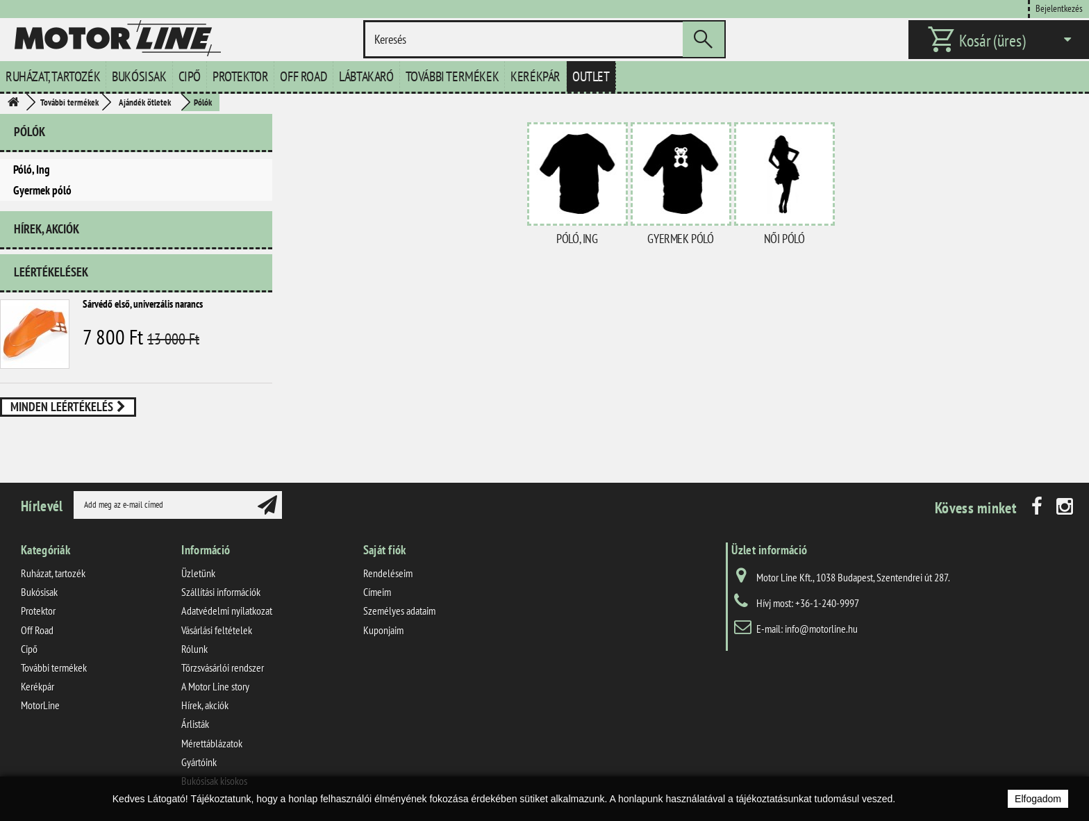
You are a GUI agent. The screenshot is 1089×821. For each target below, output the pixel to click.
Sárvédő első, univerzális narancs (143, 303)
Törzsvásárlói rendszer (222, 667)
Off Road (303, 76)
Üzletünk (198, 573)
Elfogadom (1038, 798)
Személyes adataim (399, 610)
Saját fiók (384, 550)
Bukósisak (139, 76)
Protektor (240, 76)
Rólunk (194, 649)
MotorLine (40, 705)
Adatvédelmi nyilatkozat (226, 610)
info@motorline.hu (821, 629)
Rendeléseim (388, 573)
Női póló (784, 239)
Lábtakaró (366, 76)
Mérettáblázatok (211, 743)
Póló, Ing (31, 169)
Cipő (189, 76)
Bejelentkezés (1059, 8)
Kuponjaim (383, 630)
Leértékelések (51, 272)
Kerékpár (535, 76)
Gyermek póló (42, 190)
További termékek (452, 76)
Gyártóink (199, 762)
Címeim (377, 592)
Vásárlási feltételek (216, 630)
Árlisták (195, 724)
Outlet (591, 76)
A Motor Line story (215, 686)
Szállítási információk (220, 592)
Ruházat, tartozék (53, 76)
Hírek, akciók (46, 229)
